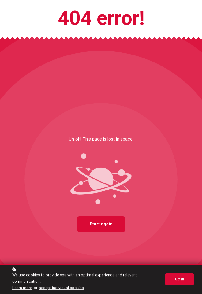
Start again (101, 224)
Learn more (22, 288)
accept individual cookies (61, 288)
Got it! (179, 280)
